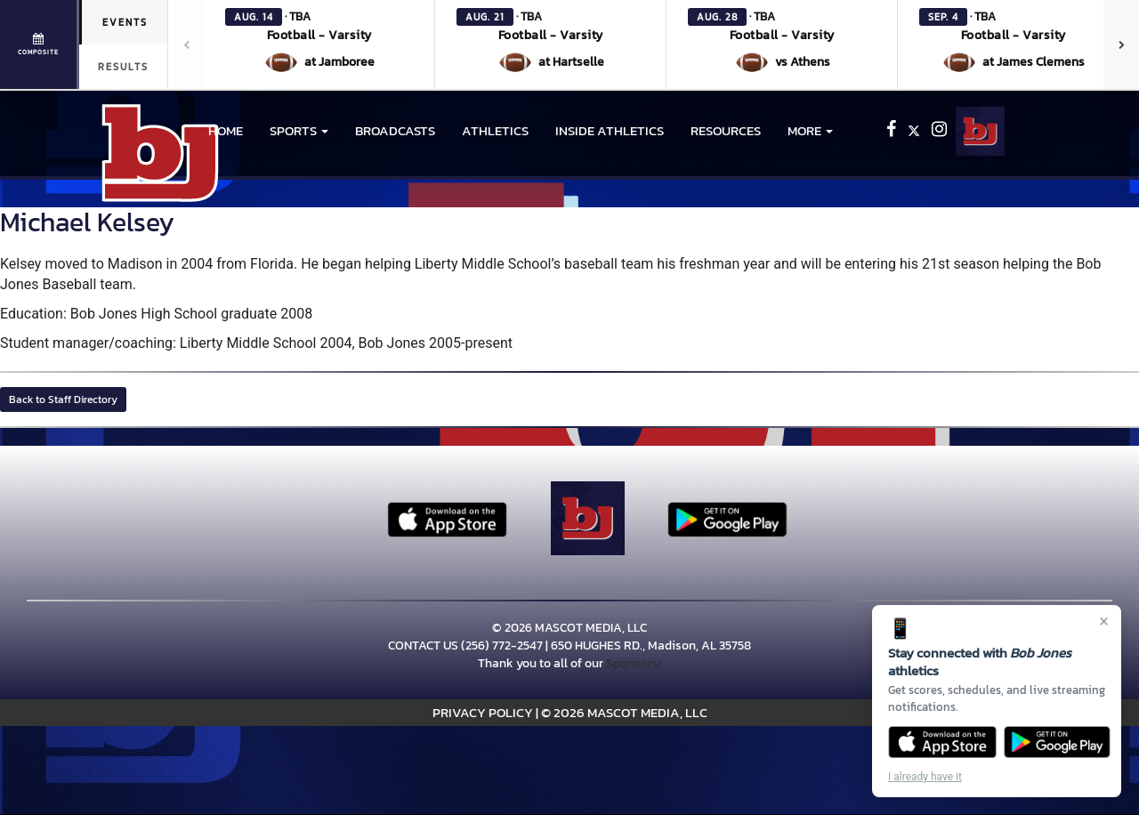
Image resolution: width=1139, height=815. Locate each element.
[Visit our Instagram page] (939, 131)
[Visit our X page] (915, 131)
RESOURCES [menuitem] (726, 130)
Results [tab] (123, 67)
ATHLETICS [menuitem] (495, 130)
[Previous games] (186, 44)
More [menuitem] (810, 130)
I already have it (925, 777)
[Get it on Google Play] (1057, 742)
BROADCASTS (395, 130)
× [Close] (1104, 621)
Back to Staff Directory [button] (63, 399)
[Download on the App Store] (942, 742)
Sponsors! (633, 663)
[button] (319, 44)
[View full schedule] (39, 44)
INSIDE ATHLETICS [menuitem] (609, 130)
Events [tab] (125, 22)
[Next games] (1121, 44)
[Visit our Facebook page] (892, 131)
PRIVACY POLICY (482, 712)
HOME (225, 130)
